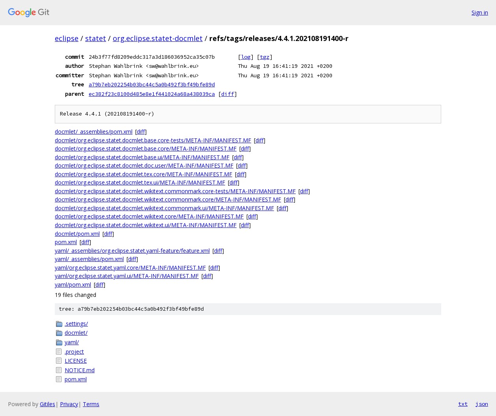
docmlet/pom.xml (77, 233)
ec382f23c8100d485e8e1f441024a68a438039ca (152, 93)
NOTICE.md (80, 370)
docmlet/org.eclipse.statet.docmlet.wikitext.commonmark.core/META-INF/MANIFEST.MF (168, 199)
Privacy (69, 404)
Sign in (480, 12)
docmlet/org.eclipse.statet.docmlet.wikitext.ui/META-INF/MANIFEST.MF (146, 225)
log (245, 56)
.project (74, 351)
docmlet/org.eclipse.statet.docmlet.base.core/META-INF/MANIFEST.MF (146, 148)
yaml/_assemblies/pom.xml (89, 259)
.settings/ (76, 323)
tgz (264, 56)
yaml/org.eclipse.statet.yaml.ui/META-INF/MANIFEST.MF (127, 276)
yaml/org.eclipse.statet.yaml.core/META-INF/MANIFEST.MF (130, 267)
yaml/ (72, 342)
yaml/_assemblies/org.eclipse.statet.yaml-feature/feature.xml (132, 250)
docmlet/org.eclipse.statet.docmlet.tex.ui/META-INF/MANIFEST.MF (140, 182)
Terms (91, 404)
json (481, 403)
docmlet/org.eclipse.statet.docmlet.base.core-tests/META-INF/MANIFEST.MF (153, 140)
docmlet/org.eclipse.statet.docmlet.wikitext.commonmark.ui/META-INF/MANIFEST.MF (164, 208)
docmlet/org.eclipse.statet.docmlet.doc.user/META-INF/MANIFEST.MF (144, 165)
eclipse (66, 38)
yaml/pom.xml (73, 284)
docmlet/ (76, 332)
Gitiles (47, 404)
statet (95, 38)
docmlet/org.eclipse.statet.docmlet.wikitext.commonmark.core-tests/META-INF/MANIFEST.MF (175, 191)
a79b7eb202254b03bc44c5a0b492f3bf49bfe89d (152, 84)
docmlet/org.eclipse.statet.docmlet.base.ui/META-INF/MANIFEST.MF (142, 157)
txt (463, 403)
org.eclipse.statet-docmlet (158, 38)
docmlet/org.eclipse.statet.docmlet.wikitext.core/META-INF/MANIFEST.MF (149, 216)
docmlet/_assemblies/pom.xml (93, 131)
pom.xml (66, 242)
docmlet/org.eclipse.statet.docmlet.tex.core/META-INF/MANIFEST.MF (143, 174)
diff (227, 93)
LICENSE (76, 360)
